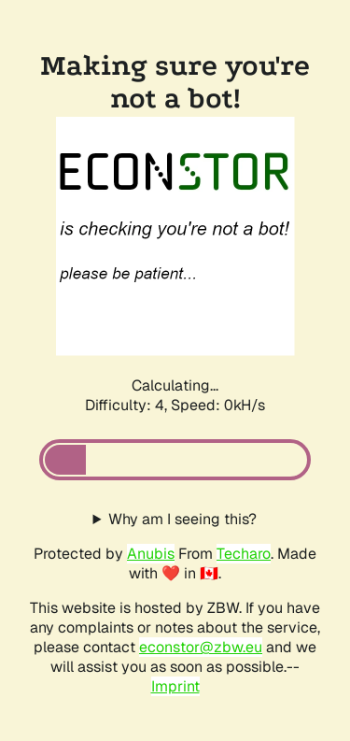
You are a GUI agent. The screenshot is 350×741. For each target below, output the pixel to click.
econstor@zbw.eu (200, 647)
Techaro (244, 553)
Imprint (175, 686)
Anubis (151, 553)
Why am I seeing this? (182, 519)
